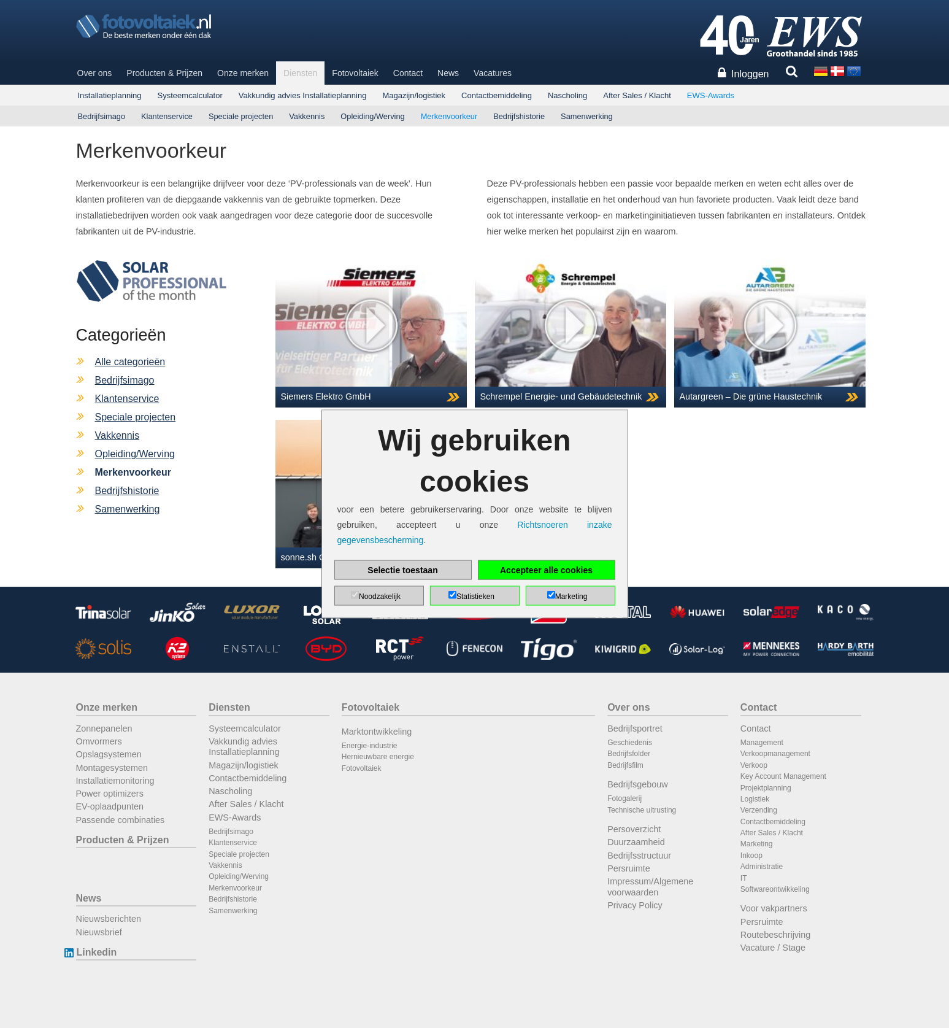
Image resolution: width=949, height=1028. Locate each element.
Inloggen (750, 74)
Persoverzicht (634, 829)
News (448, 73)
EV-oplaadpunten (110, 806)
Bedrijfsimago (102, 116)
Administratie (761, 866)
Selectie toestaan (402, 570)
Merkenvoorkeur (449, 116)
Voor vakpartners (773, 908)
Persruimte (628, 868)
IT (743, 878)
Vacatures (493, 73)
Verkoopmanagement (775, 753)
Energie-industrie (370, 745)
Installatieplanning (110, 95)
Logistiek (754, 799)
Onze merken (243, 73)
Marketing (756, 844)
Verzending (758, 810)
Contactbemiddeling (496, 95)
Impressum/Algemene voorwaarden (650, 886)
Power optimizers (110, 793)
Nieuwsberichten (108, 919)
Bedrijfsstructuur (639, 855)
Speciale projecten (241, 116)
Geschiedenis (629, 742)
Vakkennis (307, 116)
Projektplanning (765, 788)
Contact (408, 73)
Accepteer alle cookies (546, 570)
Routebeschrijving (775, 935)
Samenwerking (587, 116)
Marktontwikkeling (377, 731)
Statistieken (475, 596)
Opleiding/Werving (372, 116)
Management (761, 742)
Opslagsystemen (109, 754)
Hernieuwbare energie (378, 756)
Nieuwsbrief (99, 932)
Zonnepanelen (104, 728)
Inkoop (751, 855)
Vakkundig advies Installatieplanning (303, 95)
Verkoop (753, 765)
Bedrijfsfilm (625, 765)
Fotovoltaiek (355, 73)
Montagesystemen (112, 768)
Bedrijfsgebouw (637, 784)
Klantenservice (167, 116)
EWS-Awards (710, 95)
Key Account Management (783, 776)
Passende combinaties (120, 820)
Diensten (300, 73)
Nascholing (567, 95)
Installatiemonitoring (115, 781)
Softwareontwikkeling (775, 889)
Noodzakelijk (380, 596)
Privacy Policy (635, 905)
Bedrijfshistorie (519, 116)
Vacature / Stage (772, 948)
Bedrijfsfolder (628, 753)
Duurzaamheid (636, 842)
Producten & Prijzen (164, 73)
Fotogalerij (624, 798)
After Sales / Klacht (637, 95)
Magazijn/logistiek (413, 95)
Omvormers (99, 741)
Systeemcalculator (190, 95)
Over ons (94, 73)
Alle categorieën (130, 362)
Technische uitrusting (641, 810)
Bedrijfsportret (635, 728)
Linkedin (96, 952)
